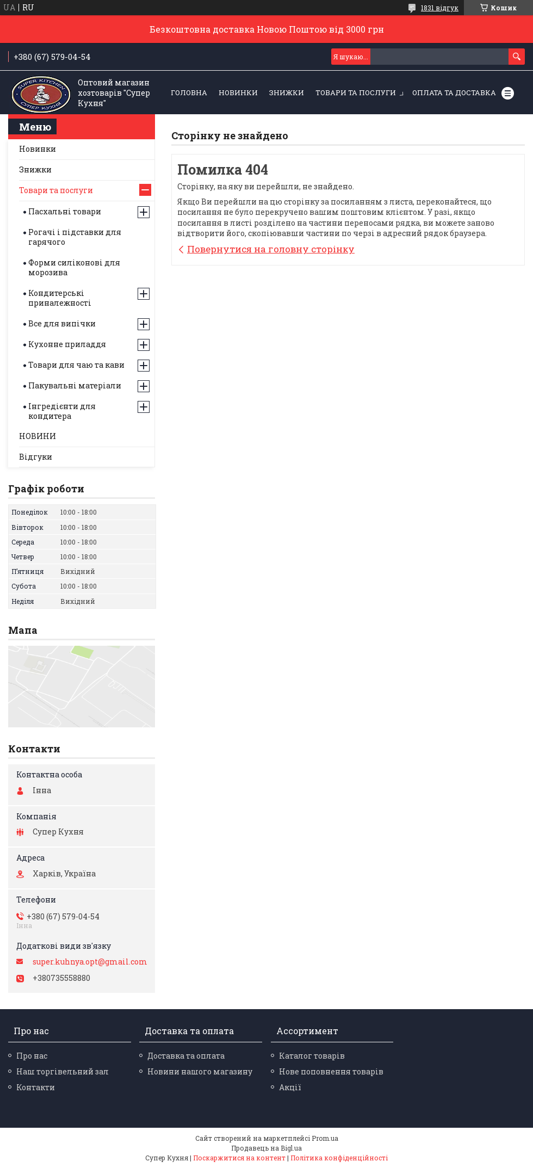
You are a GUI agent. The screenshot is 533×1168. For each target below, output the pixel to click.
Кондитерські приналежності (59, 298)
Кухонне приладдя (67, 344)
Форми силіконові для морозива (74, 267)
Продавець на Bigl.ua (266, 1148)
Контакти (35, 1087)
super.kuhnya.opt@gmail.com (90, 962)
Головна (189, 92)
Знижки (35, 169)
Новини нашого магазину (199, 1071)
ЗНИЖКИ (286, 92)
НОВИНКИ (238, 92)
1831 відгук (439, 7)
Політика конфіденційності (339, 1157)
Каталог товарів (312, 1055)
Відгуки (35, 457)
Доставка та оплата (186, 1055)
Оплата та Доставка (454, 92)
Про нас (31, 1055)
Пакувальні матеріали (74, 385)
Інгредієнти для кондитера (62, 411)
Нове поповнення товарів (331, 1071)
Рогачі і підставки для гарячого (74, 237)
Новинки (37, 149)
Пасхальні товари (64, 211)
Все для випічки (62, 323)
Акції (290, 1087)
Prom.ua (325, 1138)
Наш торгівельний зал (62, 1071)
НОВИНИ (37, 436)
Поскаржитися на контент (239, 1157)
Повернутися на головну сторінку (271, 249)
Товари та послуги (355, 92)
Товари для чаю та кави (76, 365)
